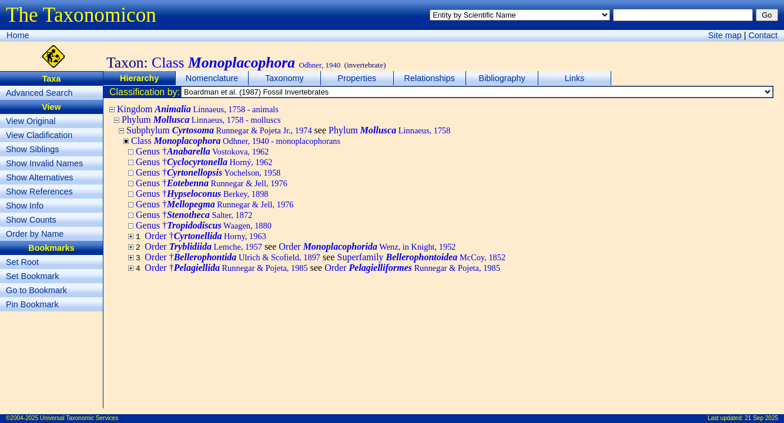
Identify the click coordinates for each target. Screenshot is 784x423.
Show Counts (31, 219)
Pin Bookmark (32, 304)
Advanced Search (39, 93)
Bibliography (502, 78)
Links (575, 78)
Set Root (22, 262)
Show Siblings (32, 149)
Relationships (429, 78)
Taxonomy (284, 78)
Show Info (24, 205)
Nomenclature (212, 78)
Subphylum (219, 130)
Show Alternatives (39, 177)
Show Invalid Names (44, 163)
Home (17, 35)
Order (203, 246)
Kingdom (198, 109)
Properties (357, 78)
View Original (31, 121)
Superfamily (421, 257)
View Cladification (39, 135)
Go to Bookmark (36, 290)
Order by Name (34, 234)
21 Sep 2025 (761, 418)
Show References (39, 191)
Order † (205, 236)
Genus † (202, 151)
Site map (725, 35)
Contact (763, 35)
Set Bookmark (32, 276)
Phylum (201, 120)
